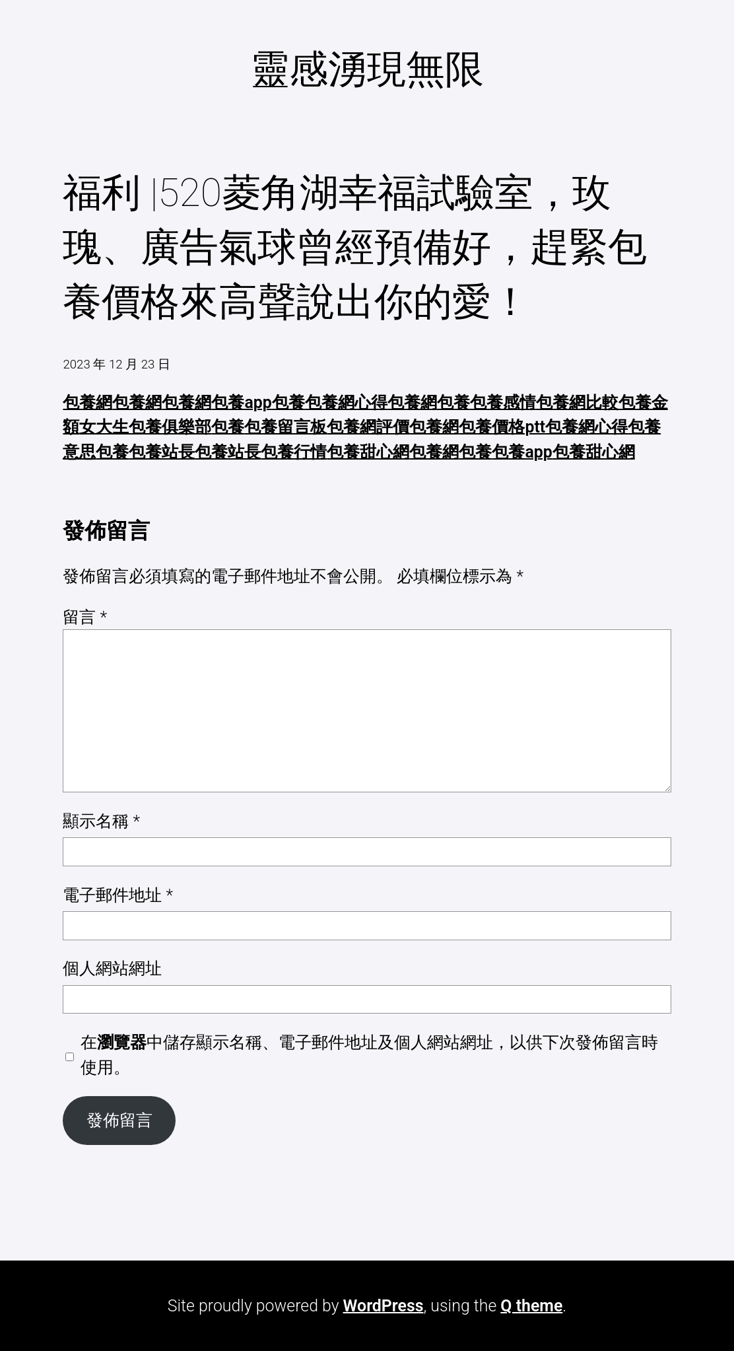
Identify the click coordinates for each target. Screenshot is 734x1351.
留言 (85, 617)
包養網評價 (368, 426)
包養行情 (294, 452)
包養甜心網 (368, 452)
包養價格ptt (502, 426)
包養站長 (162, 452)
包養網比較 (577, 402)
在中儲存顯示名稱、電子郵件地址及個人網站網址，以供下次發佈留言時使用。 (369, 1054)
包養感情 (503, 402)
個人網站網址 (112, 968)
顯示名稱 (101, 821)
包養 (288, 402)
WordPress (383, 1305)
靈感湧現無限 (367, 69)
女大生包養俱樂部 (145, 426)
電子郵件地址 (118, 895)
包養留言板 (285, 426)
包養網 (87, 402)
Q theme (531, 1305)
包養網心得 (346, 402)
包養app (241, 402)
